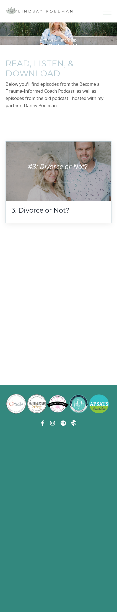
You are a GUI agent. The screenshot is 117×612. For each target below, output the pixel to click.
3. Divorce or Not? (40, 210)
